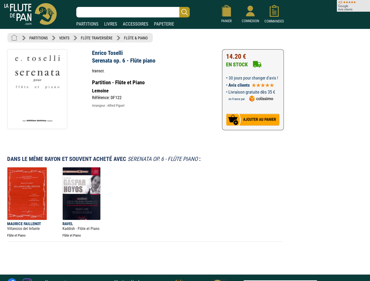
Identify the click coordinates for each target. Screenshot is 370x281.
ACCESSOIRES (135, 24)
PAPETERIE (164, 24)
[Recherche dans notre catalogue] (133, 12)
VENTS (64, 38)
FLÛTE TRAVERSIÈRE (97, 38)
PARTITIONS (87, 24)
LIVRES (110, 24)
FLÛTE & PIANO (136, 38)
